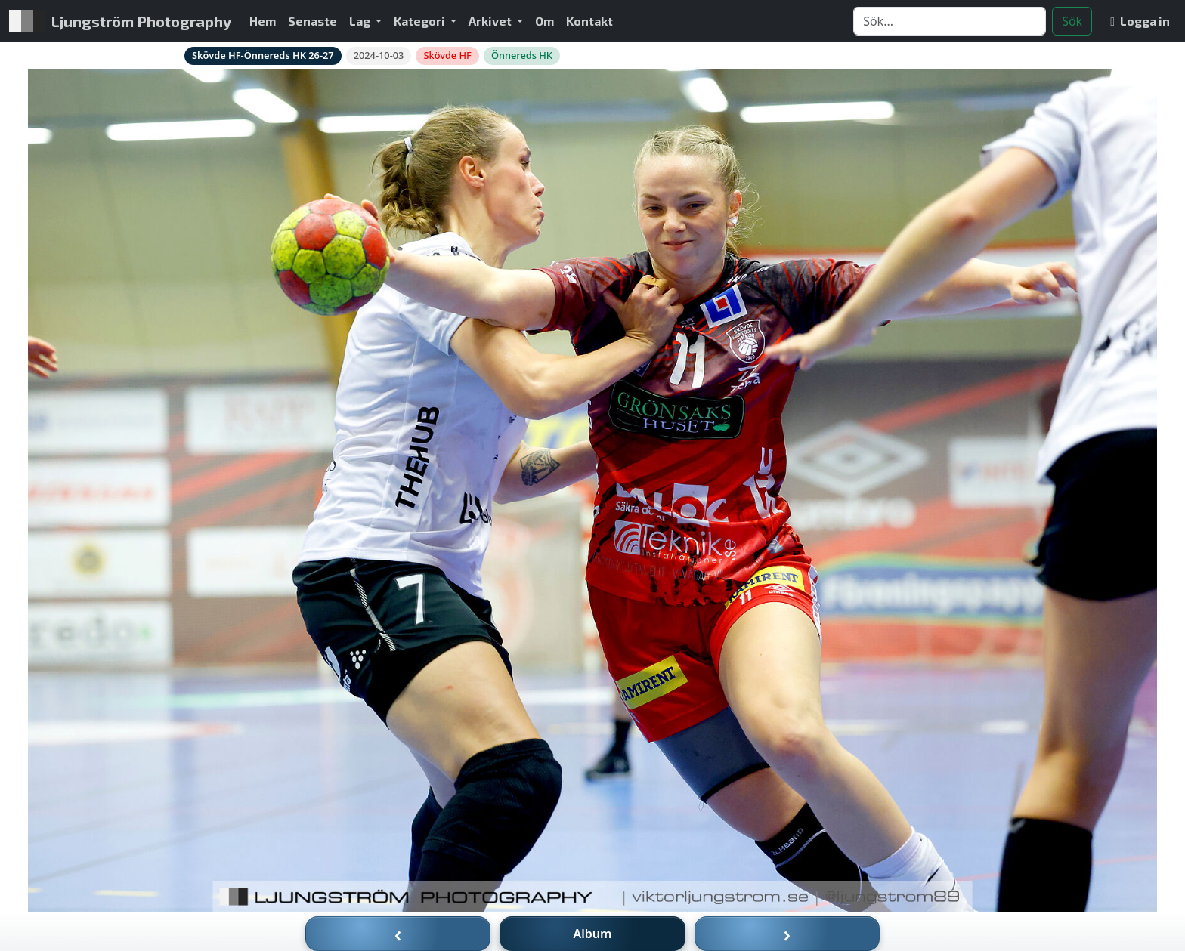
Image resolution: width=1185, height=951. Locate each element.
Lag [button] (361, 21)
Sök (1072, 21)
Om (544, 21)
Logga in (1140, 21)
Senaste (312, 21)
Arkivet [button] (491, 21)
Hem (262, 21)
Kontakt (589, 21)
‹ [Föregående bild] (398, 933)
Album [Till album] (593, 933)
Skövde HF (447, 55)
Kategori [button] (420, 21)
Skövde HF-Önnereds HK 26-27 (263, 55)
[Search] (949, 21)
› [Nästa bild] (787, 933)
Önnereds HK (521, 55)
